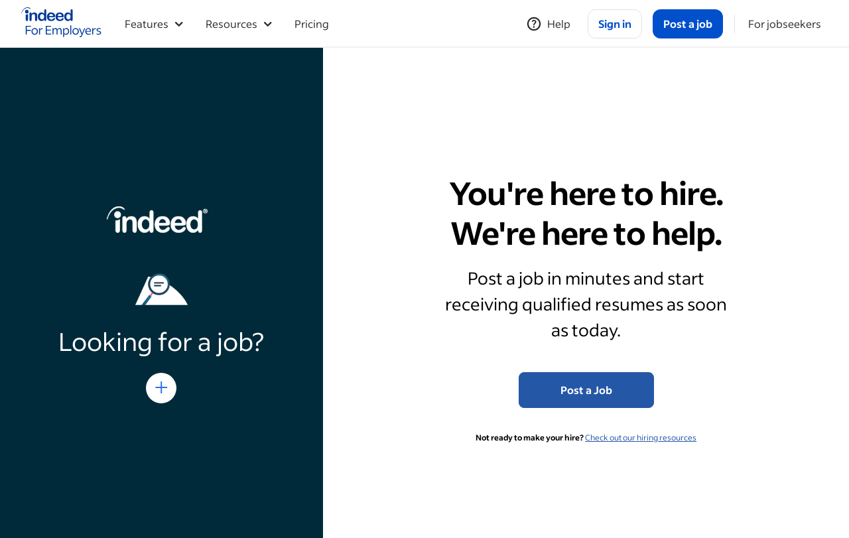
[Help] (548, 23)
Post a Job (586, 390)
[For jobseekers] (785, 23)
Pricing (311, 24)
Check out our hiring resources (640, 437)
